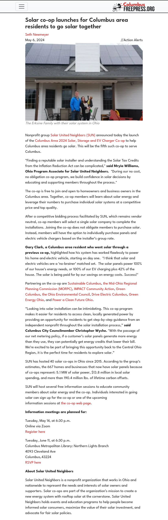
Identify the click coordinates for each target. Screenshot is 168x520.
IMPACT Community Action (94, 289)
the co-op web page (76, 403)
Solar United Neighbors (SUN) (73, 135)
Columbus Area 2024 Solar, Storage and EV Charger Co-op (80, 141)
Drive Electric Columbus (109, 294)
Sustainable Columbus (84, 283)
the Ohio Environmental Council (66, 294)
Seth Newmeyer (37, 34)
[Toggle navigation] (21, 6)
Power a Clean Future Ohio (72, 300)
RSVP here (33, 462)
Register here (35, 432)
